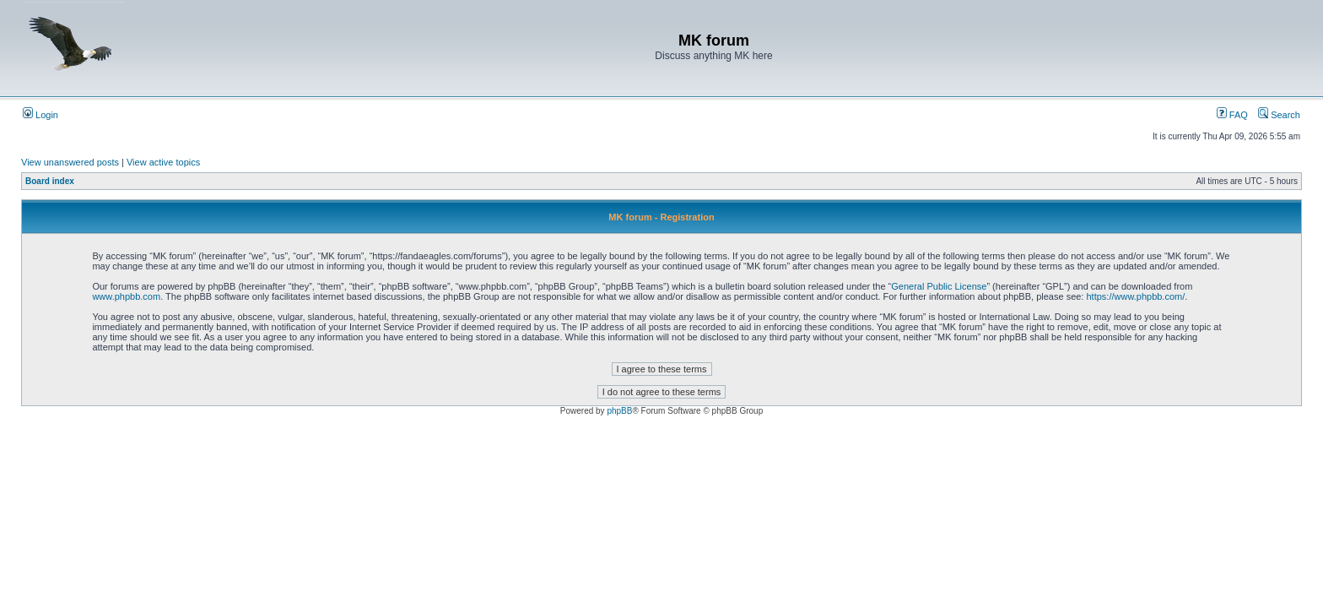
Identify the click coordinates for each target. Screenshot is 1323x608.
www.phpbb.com (126, 296)
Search (1279, 115)
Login (40, 115)
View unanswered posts (70, 162)
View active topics (163, 162)
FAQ (1232, 115)
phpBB (619, 410)
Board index (49, 181)
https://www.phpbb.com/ (1135, 296)
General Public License (938, 286)
